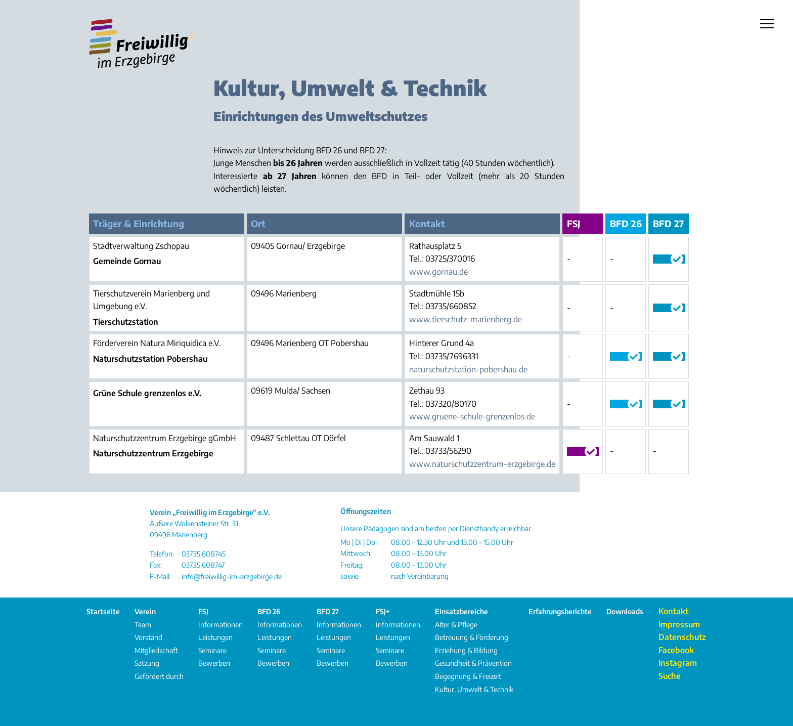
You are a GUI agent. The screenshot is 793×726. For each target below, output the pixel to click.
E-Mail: (160, 576)
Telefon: (162, 553)
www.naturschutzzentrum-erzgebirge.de (482, 464)
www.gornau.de (438, 272)
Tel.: (416, 258)
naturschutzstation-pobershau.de (468, 369)
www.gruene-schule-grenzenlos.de (472, 416)
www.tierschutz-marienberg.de (465, 319)
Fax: (156, 565)
